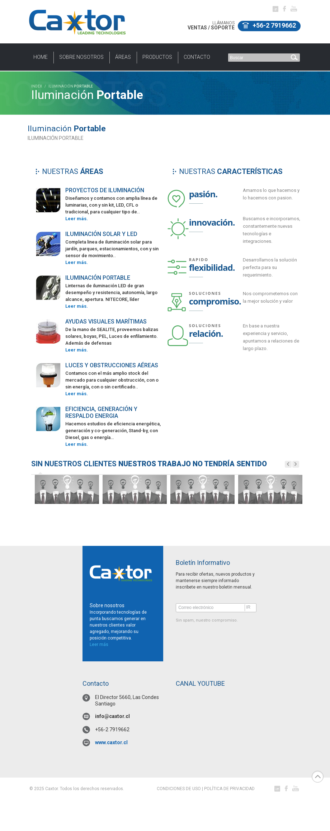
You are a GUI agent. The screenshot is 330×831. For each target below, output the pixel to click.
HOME (40, 57)
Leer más (99, 644)
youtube (294, 8)
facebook (284, 8)
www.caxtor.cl (111, 742)
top (318, 777)
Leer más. (76, 218)
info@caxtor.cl (112, 716)
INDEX (36, 86)
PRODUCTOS (157, 57)
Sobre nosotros (81, 57)
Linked (275, 9)
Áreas (123, 57)
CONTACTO (197, 57)
